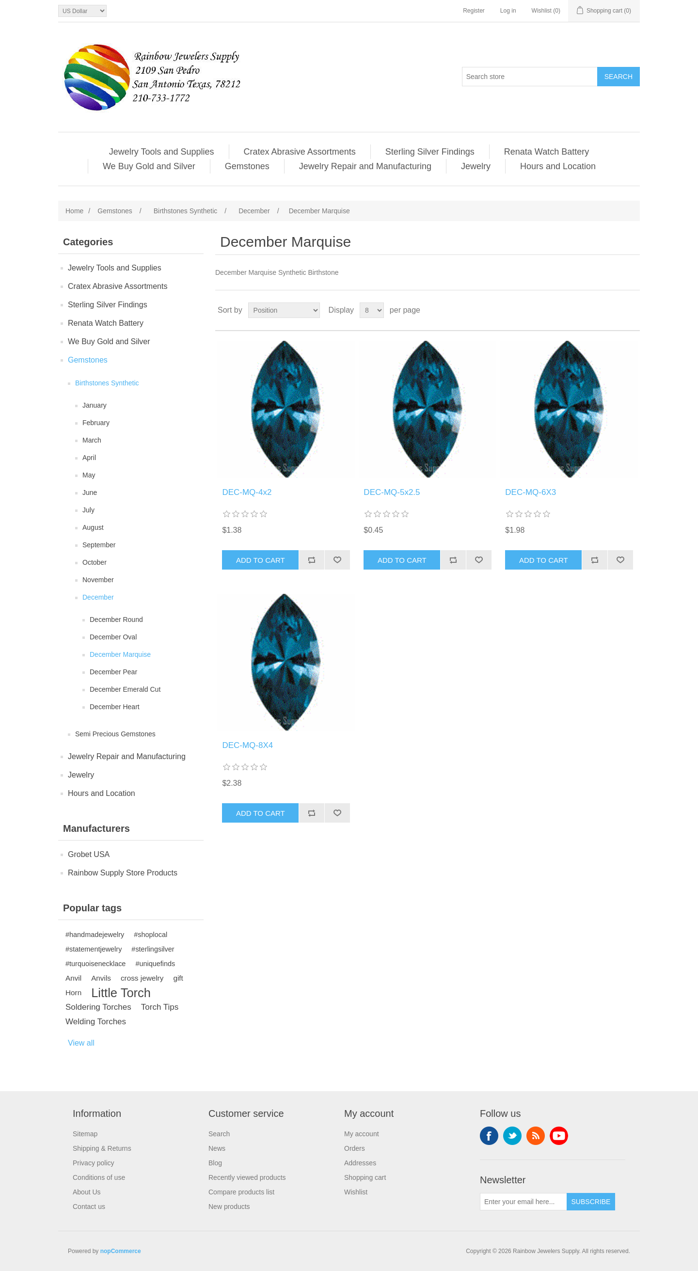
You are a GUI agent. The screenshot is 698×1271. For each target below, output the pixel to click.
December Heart (115, 707)
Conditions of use (99, 1177)
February (96, 423)
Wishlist (355, 1192)
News (216, 1148)
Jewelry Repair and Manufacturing (365, 166)
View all (81, 1043)
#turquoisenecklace (95, 964)
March (91, 440)
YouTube (559, 1136)
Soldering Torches (98, 1007)
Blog (215, 1163)
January (94, 405)
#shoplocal (150, 934)
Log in (508, 10)
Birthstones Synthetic (107, 383)
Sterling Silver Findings (430, 152)
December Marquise (120, 654)
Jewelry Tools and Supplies (161, 152)
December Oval (113, 637)
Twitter (512, 1136)
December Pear (113, 672)
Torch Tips (159, 1007)
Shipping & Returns (102, 1148)
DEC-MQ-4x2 (246, 492)
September (98, 545)
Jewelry (476, 166)
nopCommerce (120, 1251)
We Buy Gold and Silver (149, 166)
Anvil (73, 978)
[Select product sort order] (284, 310)
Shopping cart (365, 1177)
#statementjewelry (93, 949)
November (98, 580)
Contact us (89, 1206)
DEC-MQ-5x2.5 (392, 492)
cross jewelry (142, 978)
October (94, 562)
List (631, 310)
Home (74, 211)
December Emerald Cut (125, 689)
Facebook (489, 1136)
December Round (116, 619)
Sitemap (85, 1134)
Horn (73, 992)
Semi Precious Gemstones (115, 734)
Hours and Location (558, 166)
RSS (535, 1136)
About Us (87, 1192)
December (98, 597)
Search (219, 1134)
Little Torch (121, 993)
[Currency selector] (82, 11)
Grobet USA (89, 854)
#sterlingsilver (152, 949)
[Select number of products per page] (372, 310)
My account (361, 1134)
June (89, 492)
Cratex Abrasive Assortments (300, 152)
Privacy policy (93, 1163)
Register (474, 10)
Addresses (360, 1163)
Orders (354, 1148)
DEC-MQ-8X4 (247, 745)
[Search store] (530, 76)
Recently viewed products (247, 1177)
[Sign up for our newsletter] (523, 1201)
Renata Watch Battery (546, 152)
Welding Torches (95, 1021)
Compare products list (241, 1192)
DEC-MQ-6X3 (530, 492)
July (88, 510)
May (88, 475)
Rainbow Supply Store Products (122, 873)
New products (229, 1206)
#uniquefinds (155, 964)
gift (178, 978)
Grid (614, 310)
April (89, 457)
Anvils (101, 978)
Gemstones (247, 166)
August (93, 527)
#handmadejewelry (94, 934)
